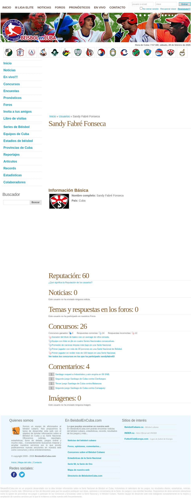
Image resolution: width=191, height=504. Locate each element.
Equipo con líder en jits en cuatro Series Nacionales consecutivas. (83, 341)
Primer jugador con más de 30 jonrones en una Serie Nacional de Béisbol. (87, 349)
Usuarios (64, 116)
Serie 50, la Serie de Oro (80, 464)
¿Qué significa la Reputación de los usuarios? (70, 282)
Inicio (53, 116)
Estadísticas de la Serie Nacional (84, 458)
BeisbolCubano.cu (142, 427)
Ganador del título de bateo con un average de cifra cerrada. (81, 337)
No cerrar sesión (151, 9)
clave (158, 4)
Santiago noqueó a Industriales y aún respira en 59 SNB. (82, 374)
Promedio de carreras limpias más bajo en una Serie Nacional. (81, 345)
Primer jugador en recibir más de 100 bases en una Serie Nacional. (84, 353)
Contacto (37, 462)
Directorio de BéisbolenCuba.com (85, 476)
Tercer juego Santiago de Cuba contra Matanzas (78, 383)
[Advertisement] (100, 86)
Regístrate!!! (184, 9)
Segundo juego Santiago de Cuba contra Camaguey (80, 388)
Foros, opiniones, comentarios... (84, 446)
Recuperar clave (168, 9)
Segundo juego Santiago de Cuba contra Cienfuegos (80, 379)
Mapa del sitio (24, 462)
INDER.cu (141, 433)
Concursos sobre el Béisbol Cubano (86, 452)
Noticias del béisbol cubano (82, 440)
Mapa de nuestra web (79, 470)
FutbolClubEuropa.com (149, 439)
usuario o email (139, 4)
